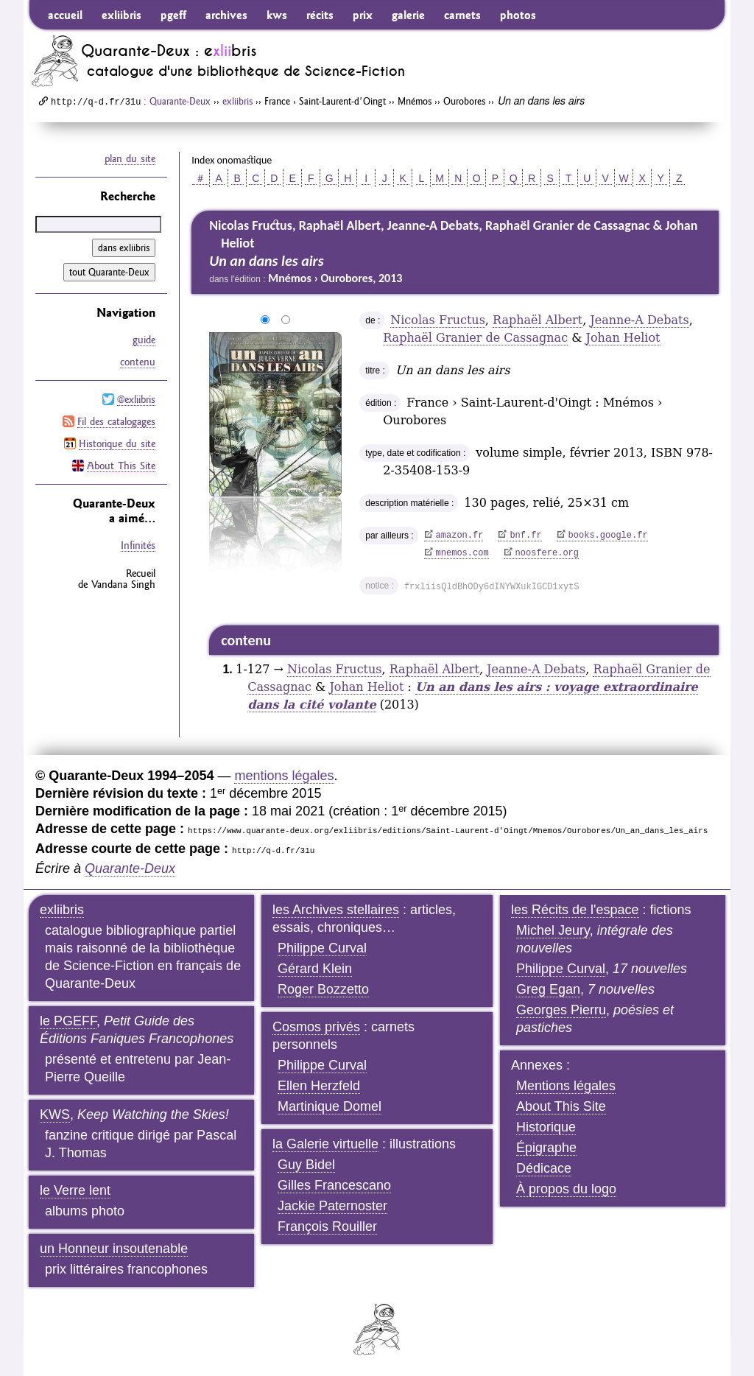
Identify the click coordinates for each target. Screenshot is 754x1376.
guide (144, 339)
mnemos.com (462, 553)
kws (277, 14)
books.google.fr (608, 535)
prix (363, 14)
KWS (55, 1114)
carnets (462, 14)
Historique (546, 1127)
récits (320, 14)
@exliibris (136, 399)
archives (226, 14)
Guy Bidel (306, 1164)
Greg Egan (548, 989)
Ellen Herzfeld (319, 1085)
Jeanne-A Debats (639, 320)
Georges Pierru (561, 1010)
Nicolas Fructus (437, 320)
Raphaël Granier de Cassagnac (475, 338)
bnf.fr (525, 535)
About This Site (121, 465)
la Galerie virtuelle (325, 1144)
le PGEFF (68, 1021)
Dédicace (543, 1168)
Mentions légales (566, 1085)
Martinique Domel (329, 1106)
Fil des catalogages (116, 421)
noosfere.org (547, 553)
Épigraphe (546, 1147)
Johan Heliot (623, 338)
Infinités (138, 545)
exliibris (121, 14)
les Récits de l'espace (575, 909)
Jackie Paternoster (332, 1205)
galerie (408, 14)
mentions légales (284, 775)
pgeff (173, 14)
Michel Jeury (553, 930)
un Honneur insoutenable (114, 1248)
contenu (137, 362)
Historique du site (117, 443)
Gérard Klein (315, 968)
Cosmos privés (316, 1026)
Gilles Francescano (334, 1185)
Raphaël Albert (537, 320)
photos (518, 14)
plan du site (130, 158)
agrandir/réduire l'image (200, 320)
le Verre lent (75, 1190)
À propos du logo (566, 1189)
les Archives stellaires (335, 909)
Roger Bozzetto (323, 989)
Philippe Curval (322, 948)
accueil (65, 14)
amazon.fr (460, 535)
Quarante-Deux (180, 101)
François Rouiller (327, 1226)
